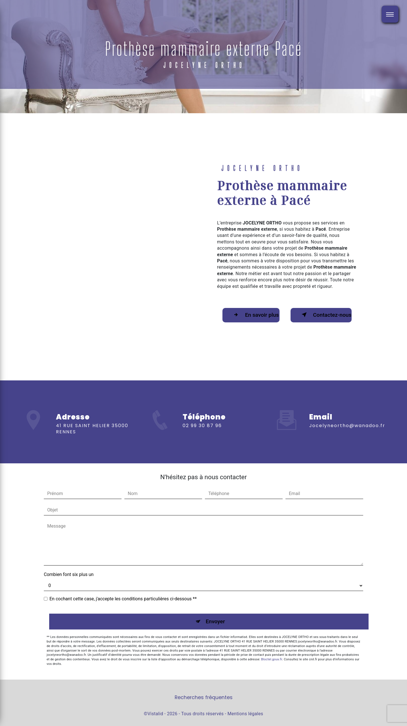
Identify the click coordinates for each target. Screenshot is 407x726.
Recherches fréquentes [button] (204, 697)
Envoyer (215, 621)
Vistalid (155, 713)
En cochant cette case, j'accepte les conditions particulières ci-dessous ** (123, 598)
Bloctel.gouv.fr (271, 659)
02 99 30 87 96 (202, 434)
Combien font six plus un (69, 574)
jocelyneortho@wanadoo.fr (347, 417)
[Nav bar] (390, 14)
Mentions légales (245, 713)
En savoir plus (255, 315)
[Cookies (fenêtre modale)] (1, 722)
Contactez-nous (325, 315)
